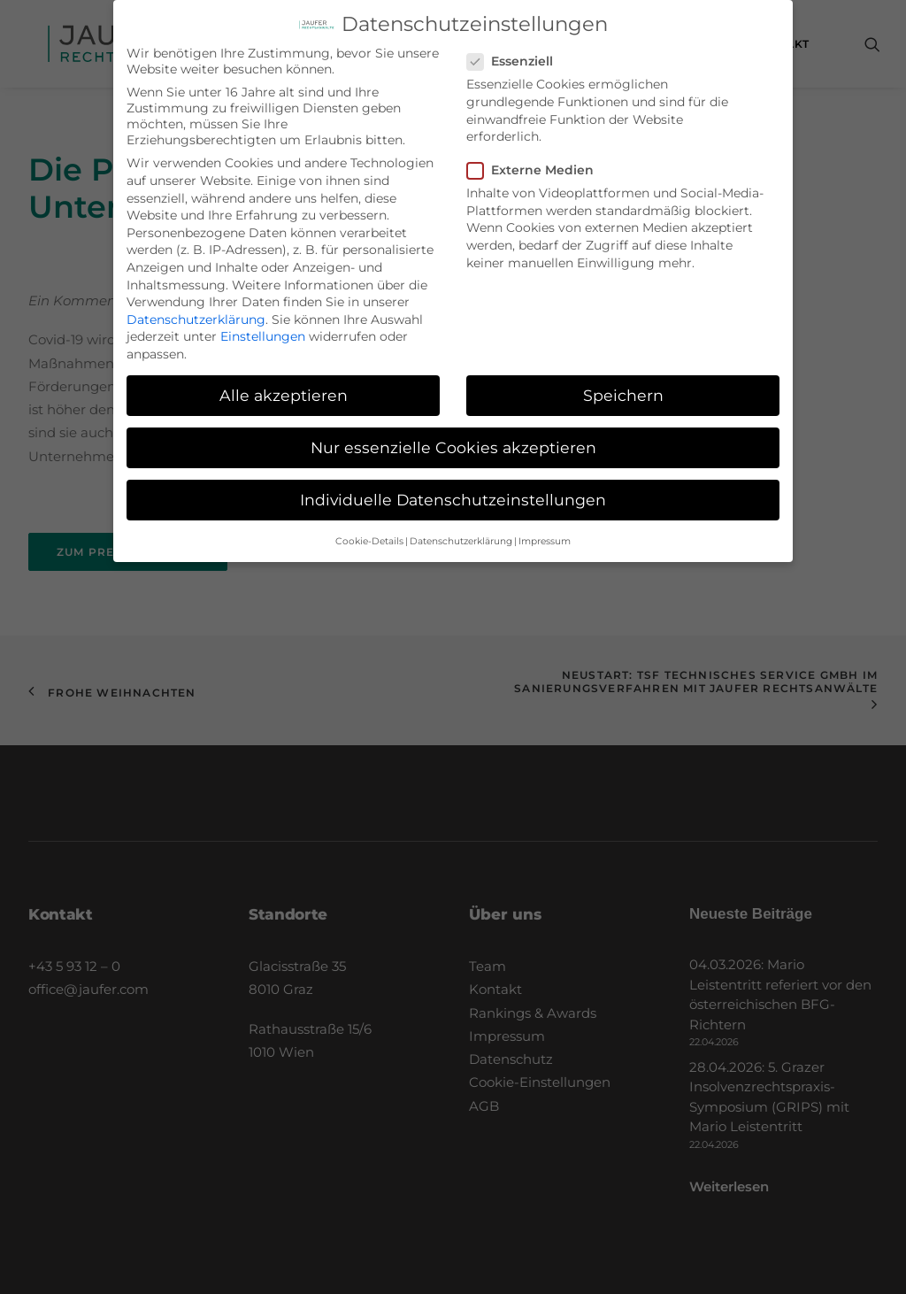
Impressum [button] (544, 527)
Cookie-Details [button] (369, 527)
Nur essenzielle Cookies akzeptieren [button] (453, 434)
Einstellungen (262, 323)
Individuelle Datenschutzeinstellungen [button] (453, 486)
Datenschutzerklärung (196, 305)
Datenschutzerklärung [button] (461, 527)
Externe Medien (536, 157)
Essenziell (515, 48)
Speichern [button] (623, 381)
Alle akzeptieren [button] (283, 381)
